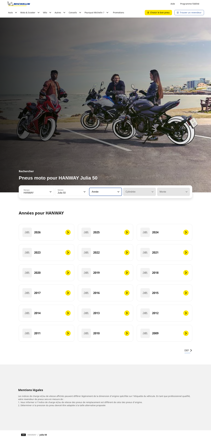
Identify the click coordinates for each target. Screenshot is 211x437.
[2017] (46, 293)
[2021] (164, 252)
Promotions (118, 12)
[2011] (46, 333)
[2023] (46, 252)
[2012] (164, 313)
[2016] (105, 293)
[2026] (46, 232)
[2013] (105, 313)
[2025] (105, 232)
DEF (188, 350)
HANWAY (32, 434)
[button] (50, 192)
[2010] (105, 333)
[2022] (105, 252)
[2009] (164, 333)
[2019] (105, 272)
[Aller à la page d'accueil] (18, 3)
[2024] (164, 232)
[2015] (164, 293)
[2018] (164, 272)
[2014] (46, 313)
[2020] (46, 272)
